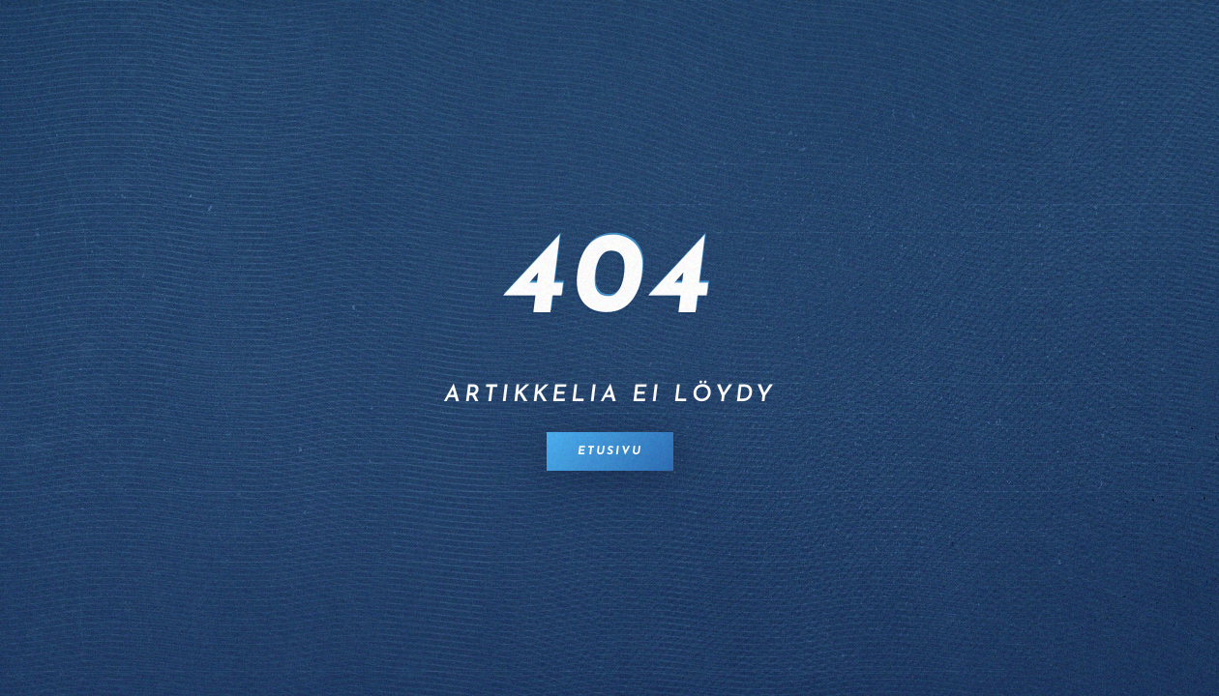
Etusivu (610, 451)
